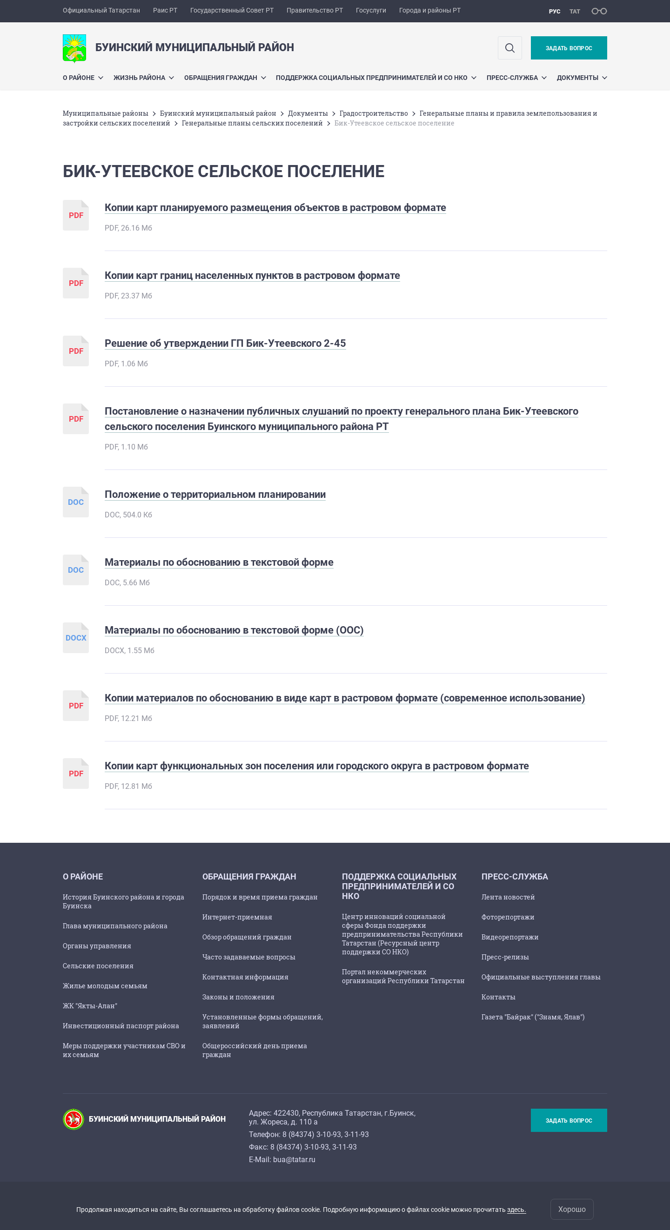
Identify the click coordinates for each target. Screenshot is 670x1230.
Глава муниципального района (115, 925)
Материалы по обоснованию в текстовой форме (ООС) (234, 630)
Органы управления (97, 945)
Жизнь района (144, 77)
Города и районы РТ (430, 10)
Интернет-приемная (237, 917)
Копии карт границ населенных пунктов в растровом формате (252, 275)
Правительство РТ (315, 10)
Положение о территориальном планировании (215, 494)
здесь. (516, 1209)
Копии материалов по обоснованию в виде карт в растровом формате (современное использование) (345, 698)
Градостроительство (374, 113)
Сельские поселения (98, 965)
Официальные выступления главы (541, 976)
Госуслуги (371, 10)
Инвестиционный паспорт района (121, 1025)
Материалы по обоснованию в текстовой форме (219, 562)
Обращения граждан (225, 77)
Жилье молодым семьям (105, 985)
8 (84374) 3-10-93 (311, 1134)
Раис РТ (165, 10)
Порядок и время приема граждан (260, 897)
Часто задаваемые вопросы (248, 956)
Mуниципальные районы (105, 113)
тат (575, 11)
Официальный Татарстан (101, 10)
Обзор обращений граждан (247, 936)
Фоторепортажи (508, 917)
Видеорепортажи (510, 936)
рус (555, 11)
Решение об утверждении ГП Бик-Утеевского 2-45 (225, 343)
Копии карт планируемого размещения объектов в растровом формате (275, 207)
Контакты (499, 996)
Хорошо (572, 1209)
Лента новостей (508, 897)
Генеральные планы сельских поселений (252, 123)
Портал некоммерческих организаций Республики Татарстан (403, 976)
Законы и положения (238, 996)
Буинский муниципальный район (218, 113)
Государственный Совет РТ (232, 10)
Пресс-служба (517, 77)
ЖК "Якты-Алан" (90, 1005)
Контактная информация (245, 976)
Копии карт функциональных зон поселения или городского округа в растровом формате (317, 766)
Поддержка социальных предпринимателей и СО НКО (376, 77)
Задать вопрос (569, 48)
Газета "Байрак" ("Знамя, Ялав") (533, 1016)
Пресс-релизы (505, 956)
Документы (582, 77)
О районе (83, 77)
